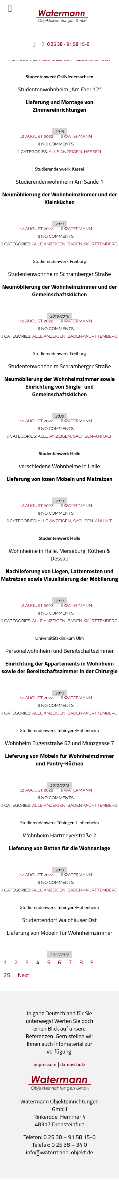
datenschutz (72, 1064)
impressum (45, 1064)
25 (7, 975)
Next (23, 975)
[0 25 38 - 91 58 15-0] (64, 44)
